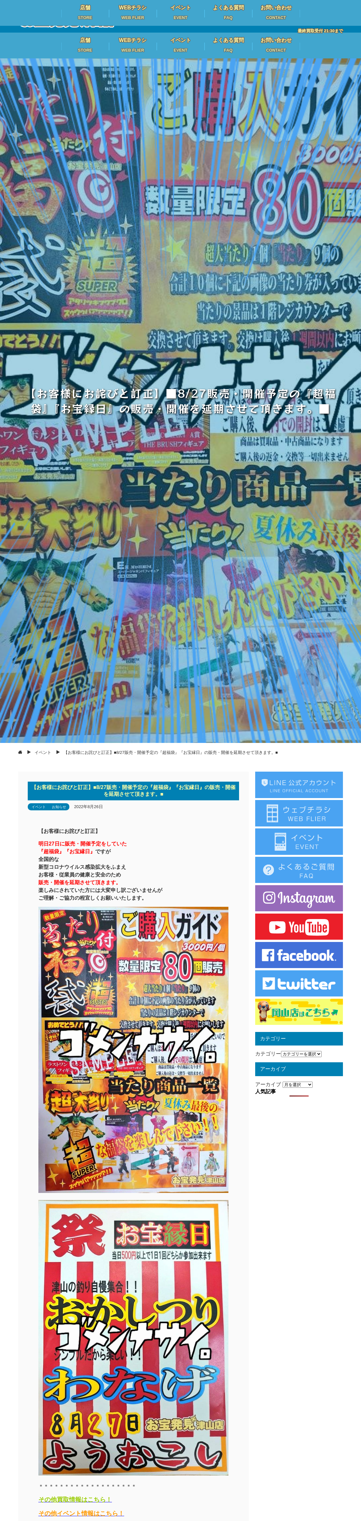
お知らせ (59, 807)
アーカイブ (268, 1084)
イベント (39, 807)
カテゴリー (268, 1053)
